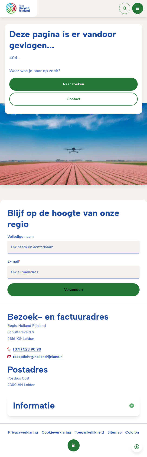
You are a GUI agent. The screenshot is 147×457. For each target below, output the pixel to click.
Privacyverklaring (23, 432)
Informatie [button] (73, 405)
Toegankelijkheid (89, 432)
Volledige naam (20, 236)
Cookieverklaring (56, 432)
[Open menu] (137, 8)
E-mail (13, 261)
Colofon (132, 432)
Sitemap (115, 432)
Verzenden (73, 290)
